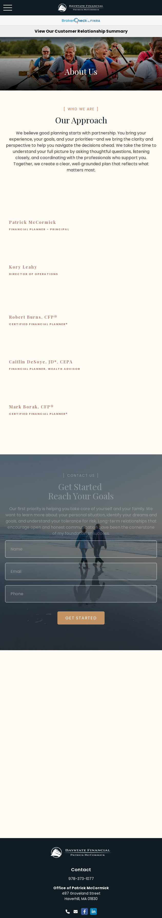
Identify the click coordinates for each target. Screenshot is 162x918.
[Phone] (67, 911)
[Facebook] (84, 911)
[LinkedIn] (93, 911)
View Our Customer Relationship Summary (81, 31)
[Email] (75, 911)
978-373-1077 (81, 878)
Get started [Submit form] (81, 618)
